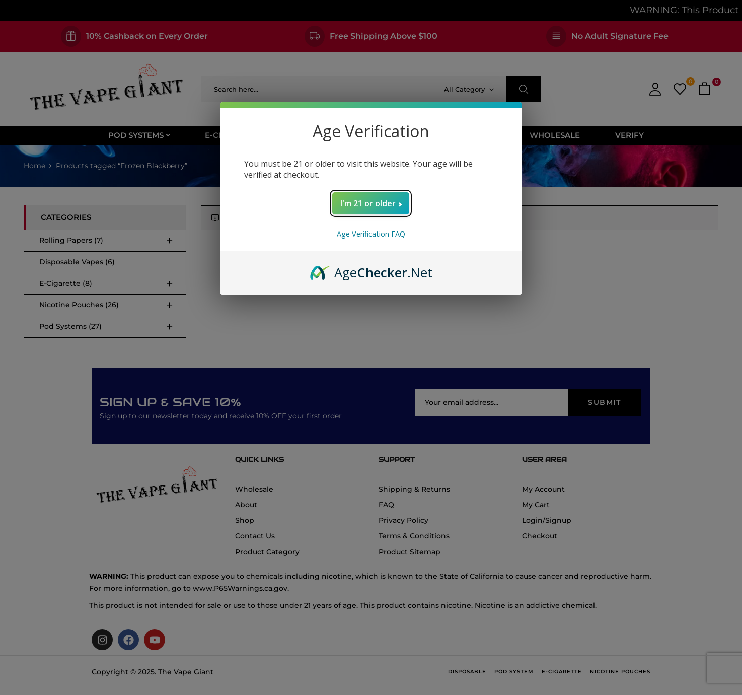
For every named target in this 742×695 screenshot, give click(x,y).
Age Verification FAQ (371, 234)
